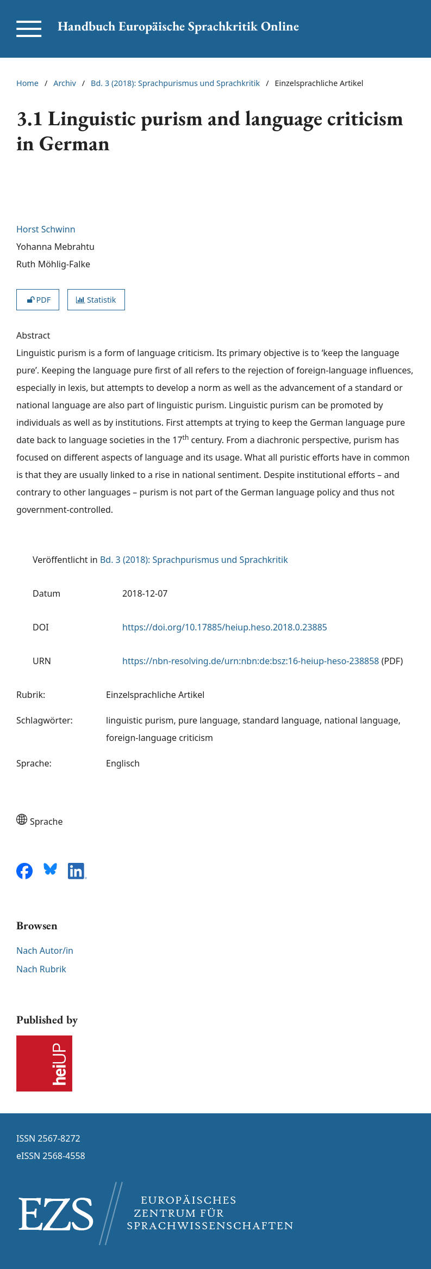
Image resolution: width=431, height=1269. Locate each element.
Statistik (96, 300)
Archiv (64, 83)
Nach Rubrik (41, 969)
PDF (38, 300)
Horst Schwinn (46, 229)
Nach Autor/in (44, 951)
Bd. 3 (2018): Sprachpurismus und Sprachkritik (175, 83)
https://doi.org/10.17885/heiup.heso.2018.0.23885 (224, 627)
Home (27, 83)
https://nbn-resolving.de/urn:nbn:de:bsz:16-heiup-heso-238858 (250, 661)
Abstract (33, 335)
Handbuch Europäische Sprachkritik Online (178, 25)
